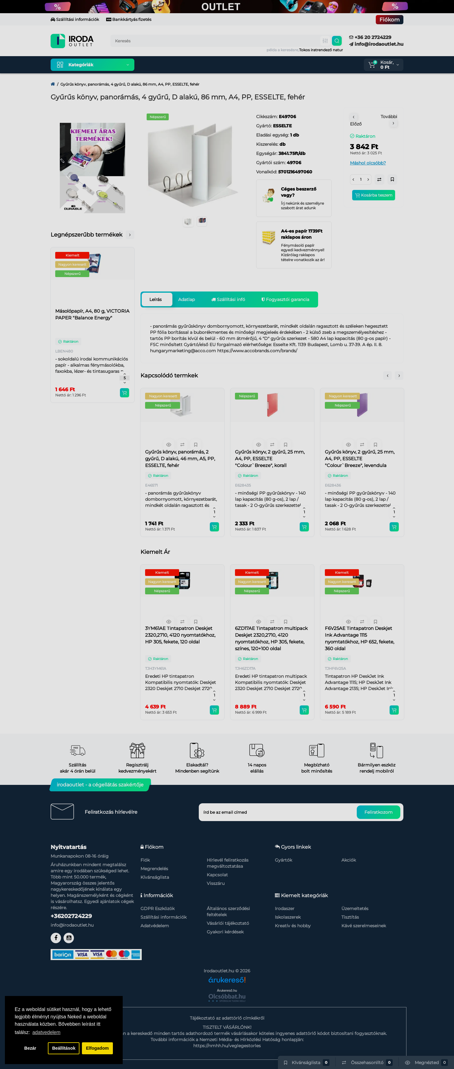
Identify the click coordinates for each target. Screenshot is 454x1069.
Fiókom (389, 20)
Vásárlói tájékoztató (228, 923)
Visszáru (216, 883)
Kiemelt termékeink (168, 65)
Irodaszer (284, 908)
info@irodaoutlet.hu (376, 44)
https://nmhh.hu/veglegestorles (227, 1045)
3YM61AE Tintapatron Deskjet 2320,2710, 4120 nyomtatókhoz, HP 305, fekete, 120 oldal (180, 635)
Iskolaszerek (288, 917)
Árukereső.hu (227, 990)
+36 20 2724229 (370, 37)
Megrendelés (154, 868)
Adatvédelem (154, 925)
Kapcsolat (217, 875)
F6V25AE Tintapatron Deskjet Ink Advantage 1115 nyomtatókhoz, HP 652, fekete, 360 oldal (359, 638)
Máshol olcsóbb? (368, 163)
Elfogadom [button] (97, 1048)
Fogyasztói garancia (285, 299)
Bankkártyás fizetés (128, 19)
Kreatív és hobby (293, 925)
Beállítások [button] (63, 1048)
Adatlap (186, 299)
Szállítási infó (228, 299)
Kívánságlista (154, 877)
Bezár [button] (30, 1048)
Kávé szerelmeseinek (363, 925)
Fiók (145, 860)
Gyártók (283, 860)
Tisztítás (350, 917)
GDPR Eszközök (157, 908)
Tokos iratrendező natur (321, 50)
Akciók (348, 860)
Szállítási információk (75, 19)
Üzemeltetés (354, 908)
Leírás (155, 299)
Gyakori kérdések (225, 932)
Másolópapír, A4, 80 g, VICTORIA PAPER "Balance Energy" (92, 314)
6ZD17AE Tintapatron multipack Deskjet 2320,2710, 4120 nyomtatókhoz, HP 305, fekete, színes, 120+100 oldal (271, 638)
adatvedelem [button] (46, 1032)
